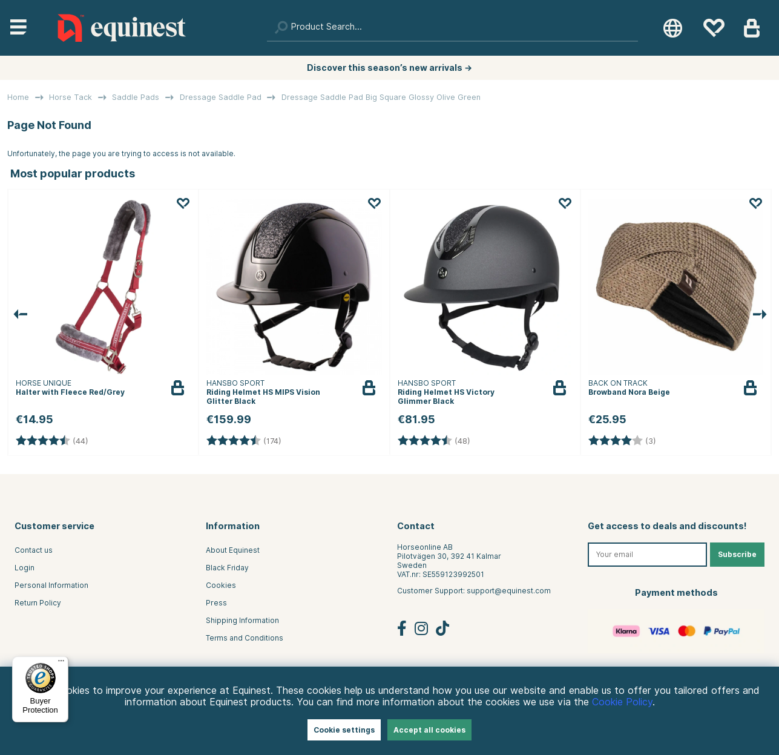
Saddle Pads (135, 97)
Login (25, 567)
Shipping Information (242, 620)
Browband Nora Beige (629, 392)
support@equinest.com (509, 590)
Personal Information (51, 585)
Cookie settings (344, 729)
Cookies (221, 585)
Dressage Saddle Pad (220, 97)
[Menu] (61, 663)
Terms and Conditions (244, 637)
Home (18, 97)
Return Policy (38, 602)
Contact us (34, 550)
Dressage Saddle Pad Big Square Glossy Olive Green (381, 97)
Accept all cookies (429, 729)
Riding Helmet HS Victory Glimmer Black (446, 396)
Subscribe (737, 554)
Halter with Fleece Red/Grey (70, 392)
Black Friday (227, 567)
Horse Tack (70, 97)
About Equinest (233, 550)
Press (216, 602)
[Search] (452, 28)
